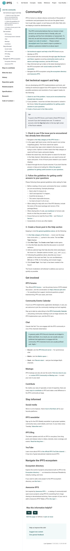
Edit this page (30, 517)
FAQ (51, 216)
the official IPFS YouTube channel (54, 451)
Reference (47, 3)
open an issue (48, 517)
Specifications (12, 91)
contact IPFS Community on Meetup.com (45, 375)
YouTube (7, 56)
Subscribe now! (37, 426)
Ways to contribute (8, 68)
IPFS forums (8, 34)
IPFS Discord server (46, 350)
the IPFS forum (53, 61)
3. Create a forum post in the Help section (12, 28)
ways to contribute (36, 390)
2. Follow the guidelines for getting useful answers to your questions (12, 23)
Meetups (7, 41)
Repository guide (8, 82)
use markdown (50, 211)
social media (48, 66)
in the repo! (52, 499)
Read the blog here (38, 441)
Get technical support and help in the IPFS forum (43, 51)
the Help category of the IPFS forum (48, 140)
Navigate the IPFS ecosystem (11, 59)
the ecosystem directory (58, 71)
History (4, 77)
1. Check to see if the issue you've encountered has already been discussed (12, 17)
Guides (40, 3)
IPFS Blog (7, 54)
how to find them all (51, 409)
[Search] (18, 2)
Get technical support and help (12, 13)
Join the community (9, 10)
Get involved (6, 31)
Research (5, 96)
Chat (6, 39)
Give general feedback (36, 535)
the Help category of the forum (40, 235)
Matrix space (43, 356)
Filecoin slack (40, 360)
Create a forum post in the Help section (40, 109)
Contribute (8, 44)
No (35, 512)
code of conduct (42, 41)
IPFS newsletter (9, 51)
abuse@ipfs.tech (34, 43)
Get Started (24, 3)
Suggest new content (36, 532)
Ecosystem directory (10, 61)
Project (54, 3)
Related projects (7, 87)
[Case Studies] (63, 3)
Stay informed (7, 46)
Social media (8, 49)
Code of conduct (12, 101)
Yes (29, 512)
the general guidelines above (45, 231)
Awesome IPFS (9, 64)
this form (38, 481)
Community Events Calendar (12, 36)
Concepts (33, 3)
